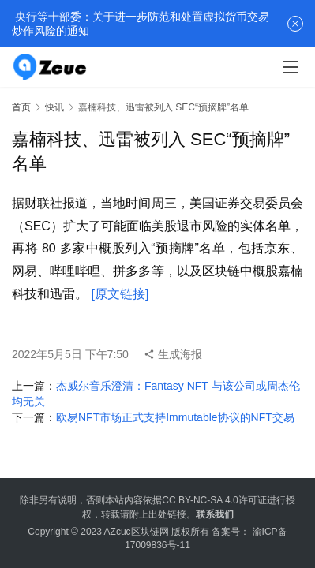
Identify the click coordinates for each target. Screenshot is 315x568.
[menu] (290, 67)
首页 (21, 107)
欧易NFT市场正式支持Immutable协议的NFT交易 (175, 417)
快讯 (54, 107)
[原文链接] (119, 294)
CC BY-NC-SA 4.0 (200, 500)
